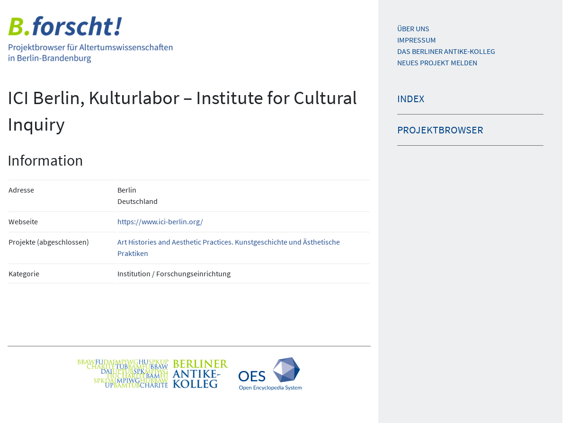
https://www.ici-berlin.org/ (160, 221)
